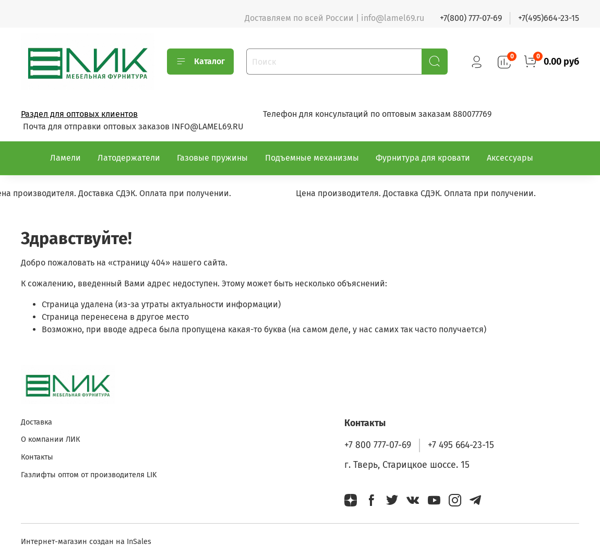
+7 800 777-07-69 (377, 445)
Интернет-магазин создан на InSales (86, 541)
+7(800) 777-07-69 (471, 18)
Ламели (65, 158)
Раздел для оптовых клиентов (79, 114)
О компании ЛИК (50, 439)
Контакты (37, 457)
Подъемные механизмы (312, 158)
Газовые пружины (212, 158)
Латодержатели (129, 158)
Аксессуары (510, 158)
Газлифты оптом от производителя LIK (89, 474)
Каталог (200, 61)
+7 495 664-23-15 (461, 445)
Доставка (36, 422)
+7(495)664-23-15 (548, 18)
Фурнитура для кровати (423, 158)
